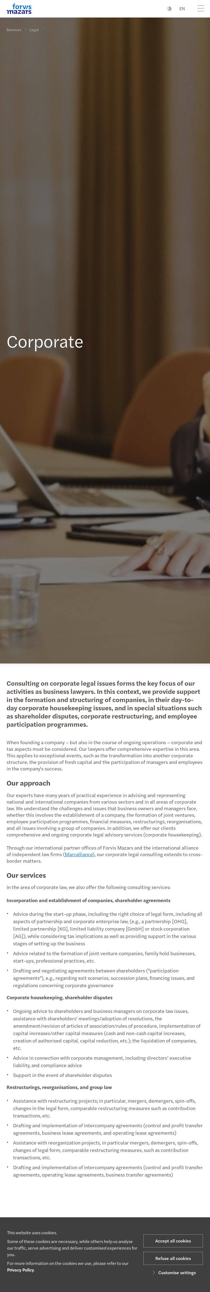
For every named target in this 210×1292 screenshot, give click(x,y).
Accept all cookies (173, 1241)
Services (14, 29)
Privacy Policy (20, 1270)
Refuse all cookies (173, 1258)
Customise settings (173, 1272)
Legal (34, 26)
